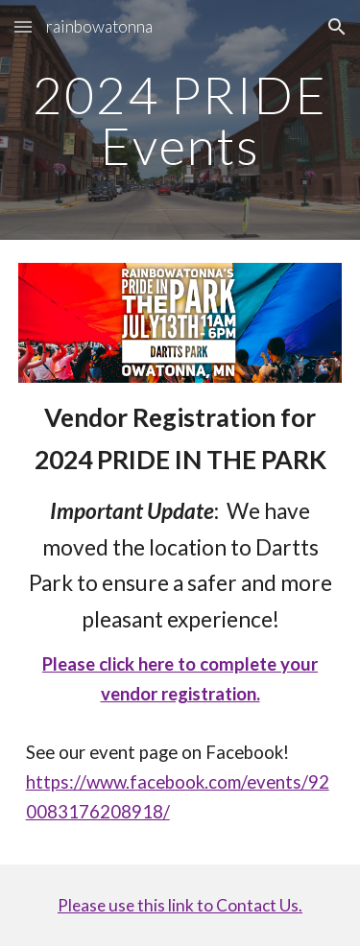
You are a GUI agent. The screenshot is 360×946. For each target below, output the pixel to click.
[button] (23, 26)
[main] (180, 120)
